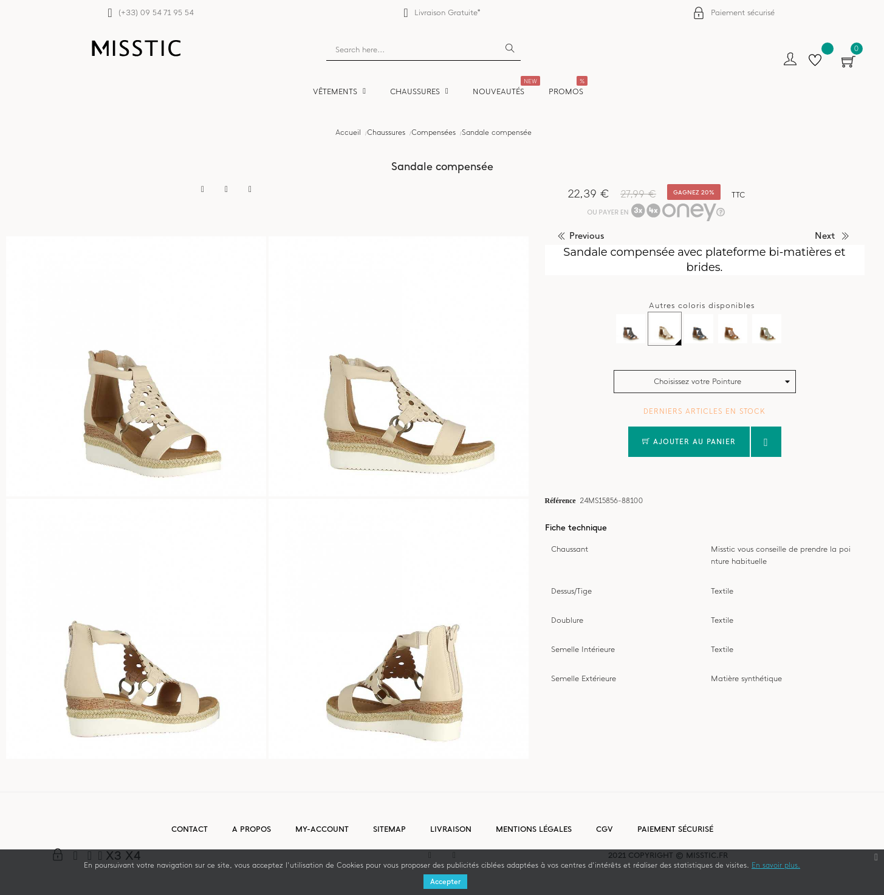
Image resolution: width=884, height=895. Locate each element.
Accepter (445, 881)
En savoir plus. (776, 865)
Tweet (227, 189)
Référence (560, 500)
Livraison (450, 829)
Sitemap (389, 829)
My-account (322, 829)
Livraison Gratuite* (447, 12)
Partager (203, 189)
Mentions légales (534, 829)
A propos (251, 829)
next (825, 235)
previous (586, 235)
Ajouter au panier (689, 441)
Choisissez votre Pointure (697, 381)
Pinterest (250, 189)
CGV (604, 829)
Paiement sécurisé (743, 12)
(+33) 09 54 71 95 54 (155, 12)
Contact (189, 829)
